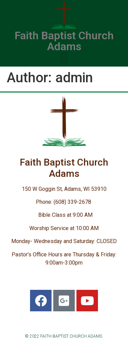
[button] (64, 57)
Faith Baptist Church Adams (64, 41)
